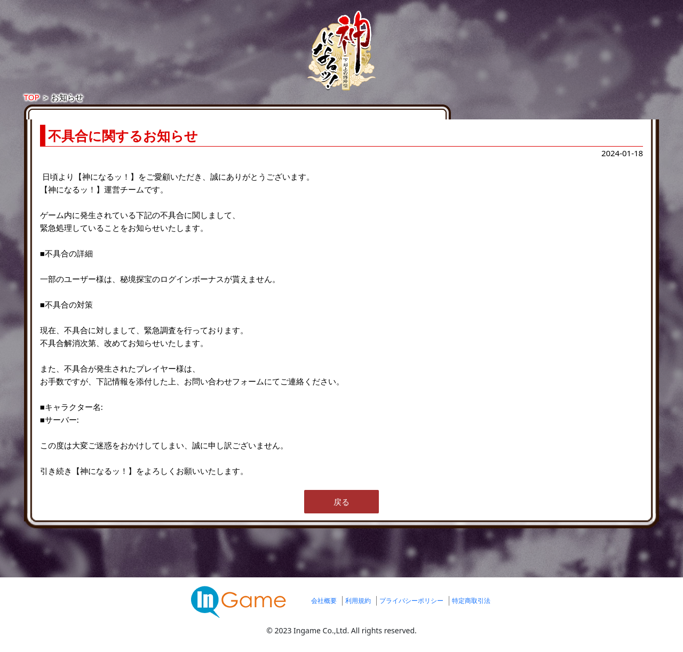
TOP (136, 108)
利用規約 (358, 611)
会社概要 (324, 611)
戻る (341, 512)
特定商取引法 (471, 611)
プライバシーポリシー (411, 611)
